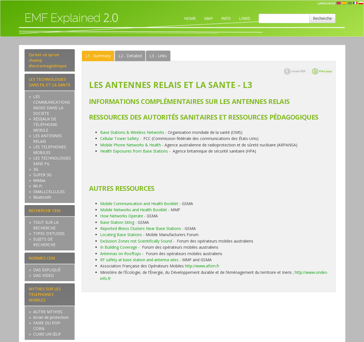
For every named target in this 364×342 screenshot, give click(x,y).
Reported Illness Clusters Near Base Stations (140, 228)
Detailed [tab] (130, 55)
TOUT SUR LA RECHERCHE (46, 225)
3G (35, 169)
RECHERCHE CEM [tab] (45, 210)
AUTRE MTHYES (47, 311)
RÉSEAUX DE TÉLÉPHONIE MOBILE (45, 124)
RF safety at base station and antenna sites (139, 259)
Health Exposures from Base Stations (134, 151)
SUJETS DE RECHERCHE (44, 241)
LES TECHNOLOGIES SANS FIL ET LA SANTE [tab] (50, 82)
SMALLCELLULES (49, 191)
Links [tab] (158, 55)
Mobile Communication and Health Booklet (139, 203)
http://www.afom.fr (202, 266)
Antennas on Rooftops (120, 253)
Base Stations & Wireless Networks (132, 132)
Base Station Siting (117, 222)
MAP (208, 18)
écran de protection (51, 317)
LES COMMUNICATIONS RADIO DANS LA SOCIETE (51, 105)
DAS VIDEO (43, 275)
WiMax (39, 180)
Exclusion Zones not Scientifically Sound (136, 241)
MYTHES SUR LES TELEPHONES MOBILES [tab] (45, 294)
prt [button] (350, 3)
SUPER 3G (42, 174)
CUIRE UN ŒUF (47, 334)
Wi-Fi (37, 186)
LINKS (244, 18)
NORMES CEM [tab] (42, 258)
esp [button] (344, 3)
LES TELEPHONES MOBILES (49, 149)
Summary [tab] (98, 55)
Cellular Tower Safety (119, 138)
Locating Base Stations (121, 234)
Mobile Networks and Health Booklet (134, 209)
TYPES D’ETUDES (49, 233)
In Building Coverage (118, 247)
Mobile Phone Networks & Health (130, 145)
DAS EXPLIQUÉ (47, 269)
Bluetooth (42, 197)
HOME (190, 18)
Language (326, 3)
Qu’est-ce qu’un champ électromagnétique (47, 60)
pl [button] (361, 3)
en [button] (338, 3)
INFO (226, 18)
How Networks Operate (121, 215)
